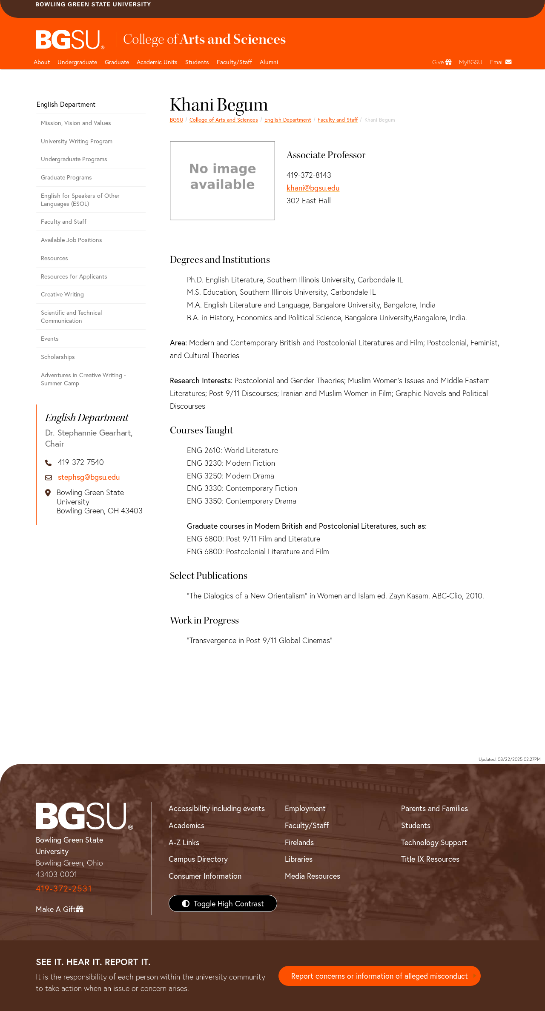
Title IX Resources (430, 859)
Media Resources (312, 876)
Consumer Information (205, 876)
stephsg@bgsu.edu (89, 477)
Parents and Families (434, 808)
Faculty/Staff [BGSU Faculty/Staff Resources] (307, 825)
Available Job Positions (71, 240)
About (42, 62)
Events (50, 338)
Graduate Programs (66, 177)
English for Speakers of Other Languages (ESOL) (80, 199)
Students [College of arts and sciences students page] (197, 62)
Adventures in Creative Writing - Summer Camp (83, 379)
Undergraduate (77, 62)
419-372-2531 (64, 888)
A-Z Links (184, 842)
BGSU (176, 119)
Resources (54, 258)
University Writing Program (76, 141)
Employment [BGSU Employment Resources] (305, 808)
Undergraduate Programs (74, 159)
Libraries (299, 859)
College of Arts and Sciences (223, 119)
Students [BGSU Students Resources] (415, 825)
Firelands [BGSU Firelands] (299, 842)
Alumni (269, 62)
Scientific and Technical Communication (71, 316)
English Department (287, 119)
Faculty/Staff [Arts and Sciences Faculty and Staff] (234, 62)
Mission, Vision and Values (76, 123)
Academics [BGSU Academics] (186, 825)
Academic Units (157, 62)
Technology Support (434, 842)
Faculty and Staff (338, 119)
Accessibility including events (217, 808)
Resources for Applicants (74, 276)
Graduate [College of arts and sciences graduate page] (117, 62)
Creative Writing (62, 294)
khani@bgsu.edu (313, 187)
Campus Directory (198, 859)
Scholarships (58, 357)
